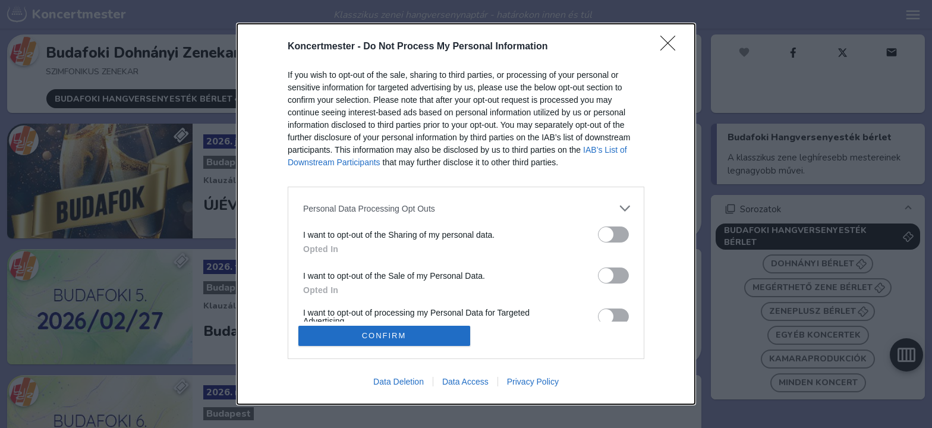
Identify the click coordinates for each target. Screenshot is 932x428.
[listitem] (466, 208)
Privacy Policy (533, 381)
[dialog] (466, 214)
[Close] (671, 47)
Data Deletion (398, 381)
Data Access (465, 381)
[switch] (613, 234)
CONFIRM (384, 335)
